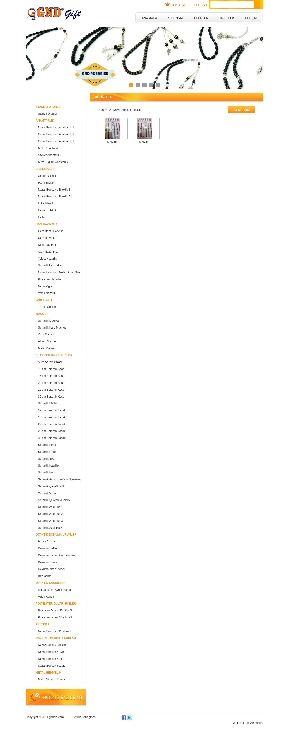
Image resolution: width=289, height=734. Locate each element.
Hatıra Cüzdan (47, 541)
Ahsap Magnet (47, 341)
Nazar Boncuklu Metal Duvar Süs (59, 272)
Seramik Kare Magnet (52, 327)
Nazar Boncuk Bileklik (52, 645)
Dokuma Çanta (47, 562)
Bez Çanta (44, 576)
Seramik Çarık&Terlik (51, 486)
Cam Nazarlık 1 (48, 238)
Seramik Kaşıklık (48, 465)
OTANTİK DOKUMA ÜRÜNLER (56, 534)
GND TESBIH (44, 300)
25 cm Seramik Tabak (52, 431)
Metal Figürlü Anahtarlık (53, 162)
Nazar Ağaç (45, 286)
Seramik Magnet (48, 320)
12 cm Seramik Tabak (52, 410)
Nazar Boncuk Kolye (51, 652)
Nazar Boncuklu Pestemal (54, 631)
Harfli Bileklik (46, 182)
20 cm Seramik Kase (51, 382)
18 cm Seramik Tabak (52, 417)
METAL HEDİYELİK (48, 672)
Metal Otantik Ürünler (51, 679)
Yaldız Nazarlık (47, 258)
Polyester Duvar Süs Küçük (55, 610)
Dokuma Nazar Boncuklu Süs (57, 555)
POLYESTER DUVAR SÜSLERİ (56, 603)
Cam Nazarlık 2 (48, 251)
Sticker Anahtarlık (49, 155)
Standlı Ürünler (47, 113)
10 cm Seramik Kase (51, 369)
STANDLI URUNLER (49, 106)
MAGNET (42, 313)
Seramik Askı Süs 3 (50, 520)
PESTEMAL (43, 624)
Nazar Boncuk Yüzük (51, 665)
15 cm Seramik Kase (51, 376)
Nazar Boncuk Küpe (51, 658)
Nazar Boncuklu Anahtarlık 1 (56, 127)
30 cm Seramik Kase (51, 396)
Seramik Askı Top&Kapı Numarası (59, 479)
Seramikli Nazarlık (49, 265)
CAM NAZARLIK (47, 224)
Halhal (42, 217)
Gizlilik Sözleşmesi (84, 717)
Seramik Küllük (47, 403)
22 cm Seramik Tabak (52, 424)
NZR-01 (112, 142)
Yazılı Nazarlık (47, 293)
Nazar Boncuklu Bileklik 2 (54, 196)
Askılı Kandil (46, 596)
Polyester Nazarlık (49, 279)
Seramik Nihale (47, 445)
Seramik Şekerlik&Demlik (54, 500)
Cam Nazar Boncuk (50, 231)
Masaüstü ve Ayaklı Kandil (54, 589)
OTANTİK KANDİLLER (51, 583)
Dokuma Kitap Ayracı (51, 569)
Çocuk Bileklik (47, 175)
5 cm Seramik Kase (50, 362)
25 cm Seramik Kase (51, 389)
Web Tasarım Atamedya (248, 722)
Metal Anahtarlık (48, 148)
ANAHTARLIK (45, 120)
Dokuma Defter (47, 548)
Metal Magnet (47, 348)
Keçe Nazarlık (47, 244)
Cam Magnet (46, 334)
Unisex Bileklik (47, 210)
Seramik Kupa (47, 472)
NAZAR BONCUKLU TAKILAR (56, 638)
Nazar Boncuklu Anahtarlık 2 (56, 134)
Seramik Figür (47, 451)
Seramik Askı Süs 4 (50, 527)
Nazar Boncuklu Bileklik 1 (54, 189)
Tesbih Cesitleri (47, 307)
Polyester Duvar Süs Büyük (55, 617)
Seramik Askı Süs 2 (50, 514)
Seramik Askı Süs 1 (50, 507)
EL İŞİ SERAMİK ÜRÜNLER (54, 355)
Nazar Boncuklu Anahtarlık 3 (56, 141)
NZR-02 (144, 142)
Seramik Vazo (47, 493)
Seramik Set (46, 458)
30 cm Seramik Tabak (52, 438)
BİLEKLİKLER (45, 169)
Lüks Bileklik (46, 203)
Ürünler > (105, 110)
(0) (183, 4)
